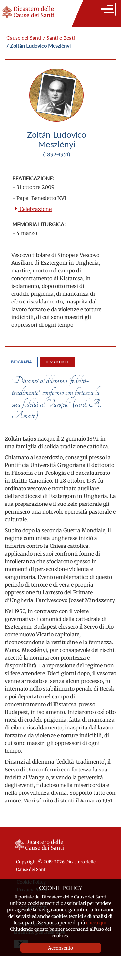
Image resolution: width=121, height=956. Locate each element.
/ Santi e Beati (59, 38)
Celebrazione (32, 209)
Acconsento (60, 948)
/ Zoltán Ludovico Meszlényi (38, 45)
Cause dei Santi (23, 38)
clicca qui (96, 923)
